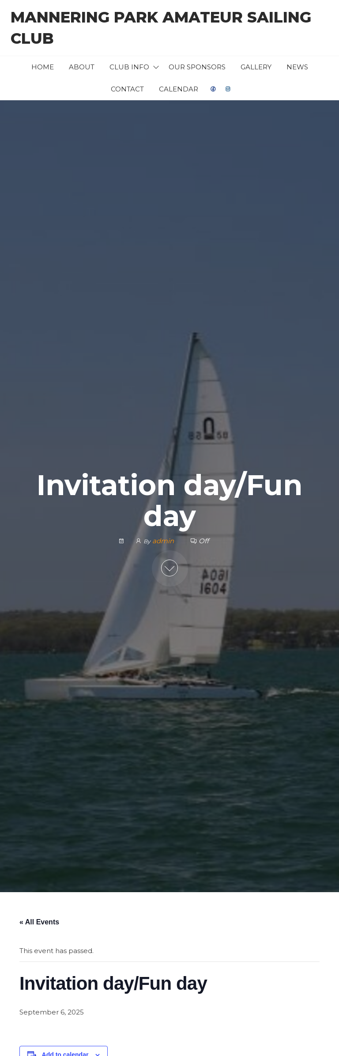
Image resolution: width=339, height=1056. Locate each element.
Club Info (129, 67)
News (297, 67)
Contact (127, 89)
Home (42, 67)
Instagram (228, 89)
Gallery (256, 67)
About (81, 67)
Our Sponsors (197, 67)
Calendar (178, 89)
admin (164, 541)
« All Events (39, 922)
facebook (213, 89)
